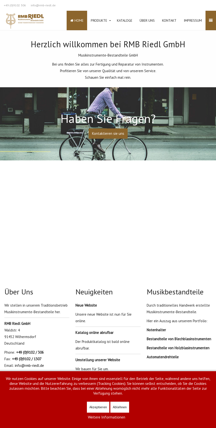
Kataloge (124, 20)
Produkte (99, 20)
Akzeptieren (98, 407)
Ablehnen (120, 407)
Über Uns (147, 20)
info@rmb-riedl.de (43, 5)
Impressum (193, 20)
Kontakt (169, 20)
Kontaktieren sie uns (108, 133)
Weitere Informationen (106, 417)
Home (76, 20)
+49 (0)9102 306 (15, 5)
